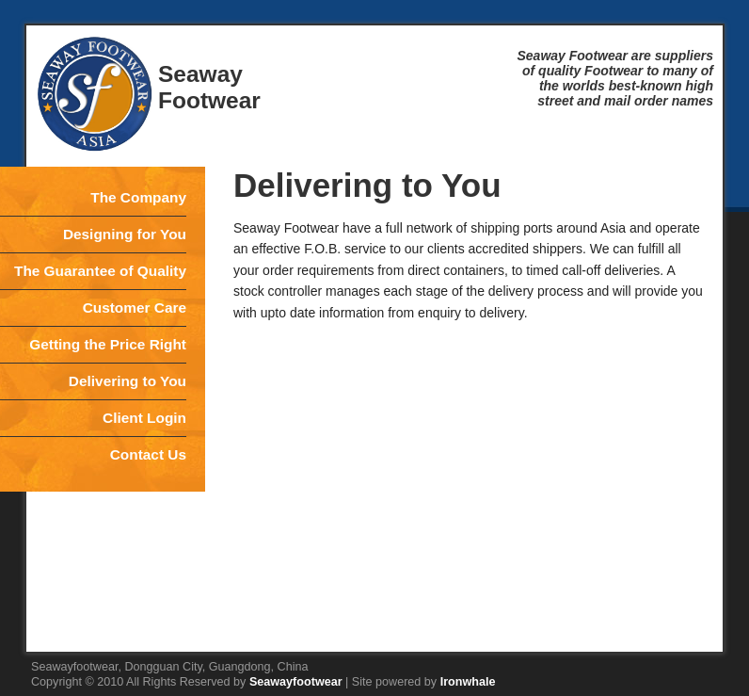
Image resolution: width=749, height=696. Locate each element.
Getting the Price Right (107, 344)
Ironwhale (468, 681)
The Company (138, 197)
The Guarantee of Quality (100, 271)
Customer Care (134, 307)
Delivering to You (127, 381)
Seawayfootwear (296, 681)
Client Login (144, 418)
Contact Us (148, 454)
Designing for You (124, 234)
